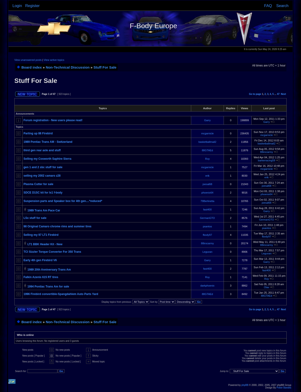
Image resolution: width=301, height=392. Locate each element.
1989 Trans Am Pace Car (44, 210)
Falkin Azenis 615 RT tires (41, 277)
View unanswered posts (28, 59)
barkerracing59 (266, 160)
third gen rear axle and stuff (42, 150)
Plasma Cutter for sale (38, 184)
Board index (31, 67)
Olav (266, 287)
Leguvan (207, 251)
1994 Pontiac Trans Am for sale (48, 286)
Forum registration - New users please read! (53, 120)
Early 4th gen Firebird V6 (40, 260)
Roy (207, 158)
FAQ (268, 6)
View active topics (54, 59)
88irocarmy (266, 152)
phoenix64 (208, 192)
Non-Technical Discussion (67, 67)
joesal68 (207, 184)
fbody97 (207, 234)
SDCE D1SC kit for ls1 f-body (43, 192)
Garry (207, 120)
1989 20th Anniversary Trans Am (49, 269)
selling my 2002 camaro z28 (42, 175)
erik (207, 175)
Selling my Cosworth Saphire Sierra (47, 158)
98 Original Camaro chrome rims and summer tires (57, 226)
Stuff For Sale (105, 67)
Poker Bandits (284, 387)
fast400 (207, 209)
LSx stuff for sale (35, 218)
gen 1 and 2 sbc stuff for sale (43, 167)
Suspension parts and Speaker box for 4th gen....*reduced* (63, 201)
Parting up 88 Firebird (38, 133)
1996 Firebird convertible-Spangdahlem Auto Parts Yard (61, 294)
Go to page (255, 94)
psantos (207, 226)
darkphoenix (207, 285)
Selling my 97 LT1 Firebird (41, 235)
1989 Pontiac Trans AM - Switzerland (48, 142)
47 (278, 94)
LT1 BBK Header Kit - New (45, 244)
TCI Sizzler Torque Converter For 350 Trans (52, 251)
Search (282, 6)
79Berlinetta (207, 201)
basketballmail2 (207, 141)
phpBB (244, 385)
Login (17, 6)
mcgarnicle (207, 133)
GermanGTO (207, 218)
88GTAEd (207, 150)
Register (32, 6)
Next (283, 94)
